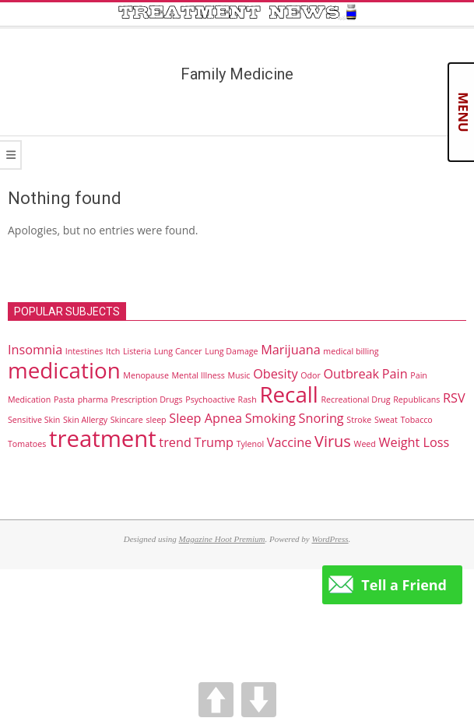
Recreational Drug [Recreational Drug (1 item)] (356, 399)
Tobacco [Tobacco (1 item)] (416, 419)
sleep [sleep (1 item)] (156, 419)
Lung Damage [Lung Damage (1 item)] (231, 351)
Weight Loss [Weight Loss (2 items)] (414, 442)
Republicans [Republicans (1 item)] (416, 399)
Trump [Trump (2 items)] (213, 442)
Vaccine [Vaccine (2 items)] (289, 442)
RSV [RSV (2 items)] (454, 397)
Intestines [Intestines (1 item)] (84, 351)
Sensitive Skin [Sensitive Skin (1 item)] (34, 419)
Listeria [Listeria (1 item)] (137, 351)
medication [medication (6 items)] (64, 370)
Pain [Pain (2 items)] (395, 373)
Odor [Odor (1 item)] (310, 375)
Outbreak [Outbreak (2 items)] (351, 373)
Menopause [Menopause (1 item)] (146, 375)
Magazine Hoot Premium (222, 539)
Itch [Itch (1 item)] (113, 351)
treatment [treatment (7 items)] (102, 438)
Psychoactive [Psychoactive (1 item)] (210, 399)
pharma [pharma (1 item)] (93, 399)
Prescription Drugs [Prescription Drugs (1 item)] (146, 399)
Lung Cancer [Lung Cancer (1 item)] (178, 351)
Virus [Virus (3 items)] (332, 441)
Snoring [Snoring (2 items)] (321, 418)
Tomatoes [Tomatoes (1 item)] (27, 443)
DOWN (258, 699)
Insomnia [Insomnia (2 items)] (35, 349)
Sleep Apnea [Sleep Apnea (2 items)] (205, 418)
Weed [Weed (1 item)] (365, 443)
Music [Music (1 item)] (238, 375)
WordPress (329, 539)
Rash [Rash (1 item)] (247, 399)
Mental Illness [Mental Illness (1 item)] (198, 375)
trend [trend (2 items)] (175, 442)
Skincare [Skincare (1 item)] (127, 419)
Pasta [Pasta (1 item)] (64, 399)
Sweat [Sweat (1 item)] (386, 419)
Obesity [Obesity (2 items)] (275, 373)
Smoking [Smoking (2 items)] (270, 418)
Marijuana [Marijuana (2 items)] (290, 349)
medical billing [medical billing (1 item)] (350, 351)
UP (215, 699)
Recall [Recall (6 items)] (288, 394)
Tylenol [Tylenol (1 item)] (251, 443)
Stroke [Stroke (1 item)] (358, 419)
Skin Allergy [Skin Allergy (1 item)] (85, 419)
